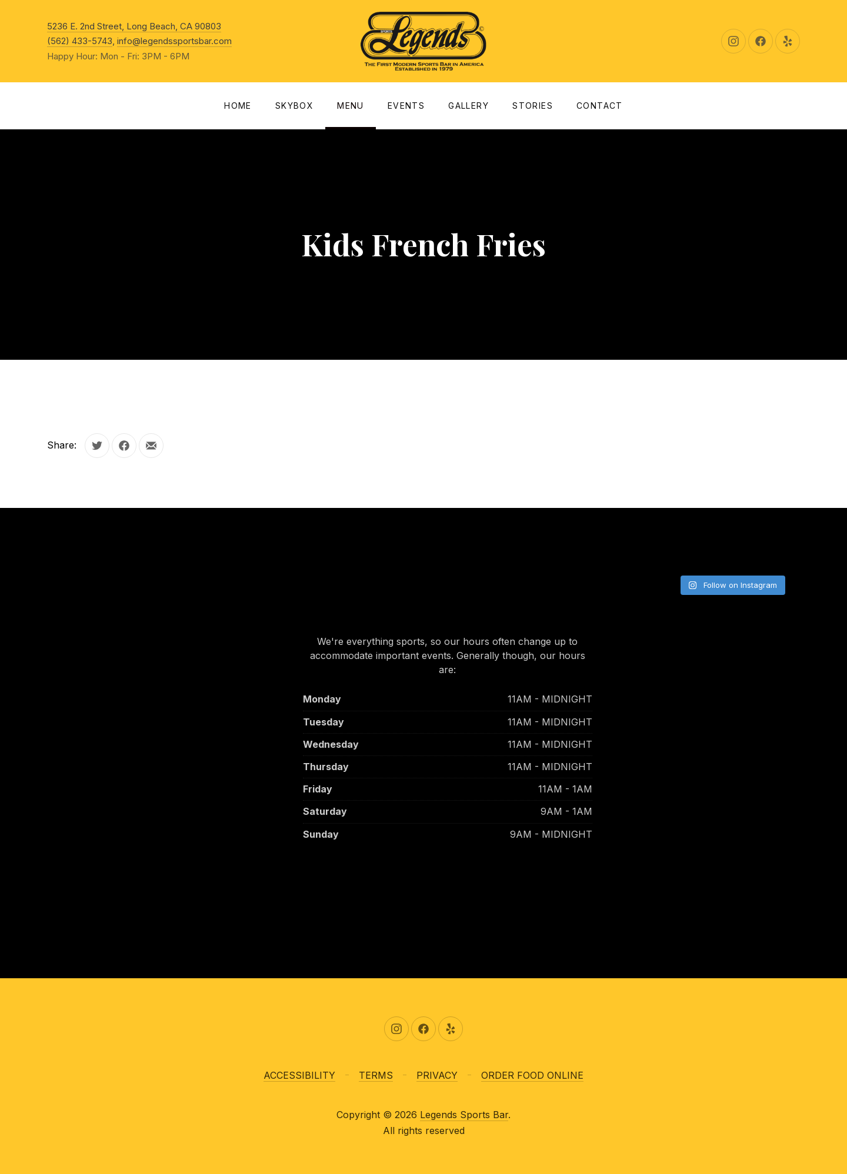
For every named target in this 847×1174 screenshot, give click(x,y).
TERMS (376, 1075)
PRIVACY (437, 1075)
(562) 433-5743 (79, 40)
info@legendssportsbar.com (174, 40)
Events (406, 106)
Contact (599, 106)
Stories (532, 106)
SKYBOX (294, 106)
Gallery (468, 106)
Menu (350, 106)
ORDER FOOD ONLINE (532, 1075)
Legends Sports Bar (464, 1115)
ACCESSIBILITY (299, 1075)
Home (238, 106)
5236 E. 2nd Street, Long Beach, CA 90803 (134, 26)
